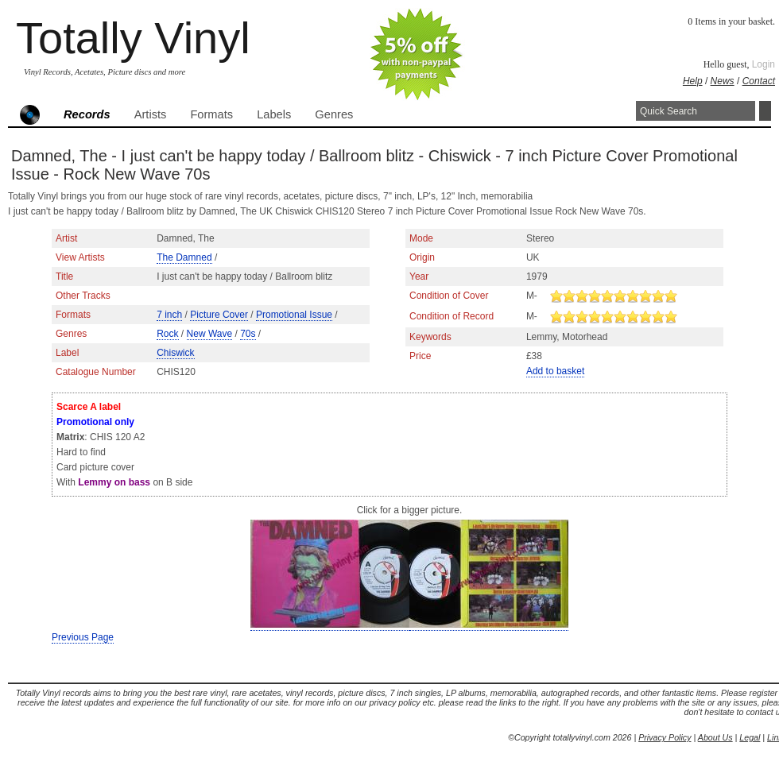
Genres (334, 114)
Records (87, 114)
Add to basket (555, 371)
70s (247, 333)
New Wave (210, 333)
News (722, 81)
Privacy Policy (664, 737)
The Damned (184, 257)
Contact (758, 81)
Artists (150, 114)
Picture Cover (219, 314)
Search (765, 111)
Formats (211, 114)
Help (693, 81)
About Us (715, 737)
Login (763, 64)
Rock (167, 333)
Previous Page (83, 637)
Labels (274, 114)
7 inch (169, 314)
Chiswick (175, 352)
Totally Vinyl (133, 38)
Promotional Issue (294, 314)
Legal (749, 737)
